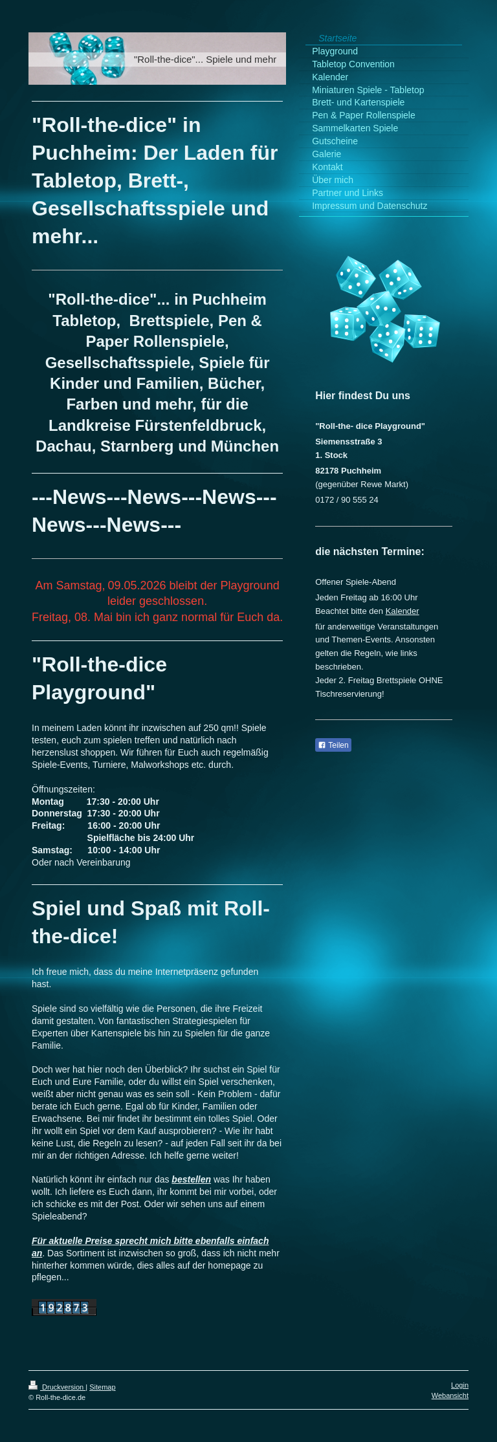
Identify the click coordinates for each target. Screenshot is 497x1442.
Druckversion (56, 1387)
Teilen (333, 745)
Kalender (402, 611)
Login (460, 1385)
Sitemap (102, 1387)
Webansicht (450, 1395)
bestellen (191, 1179)
